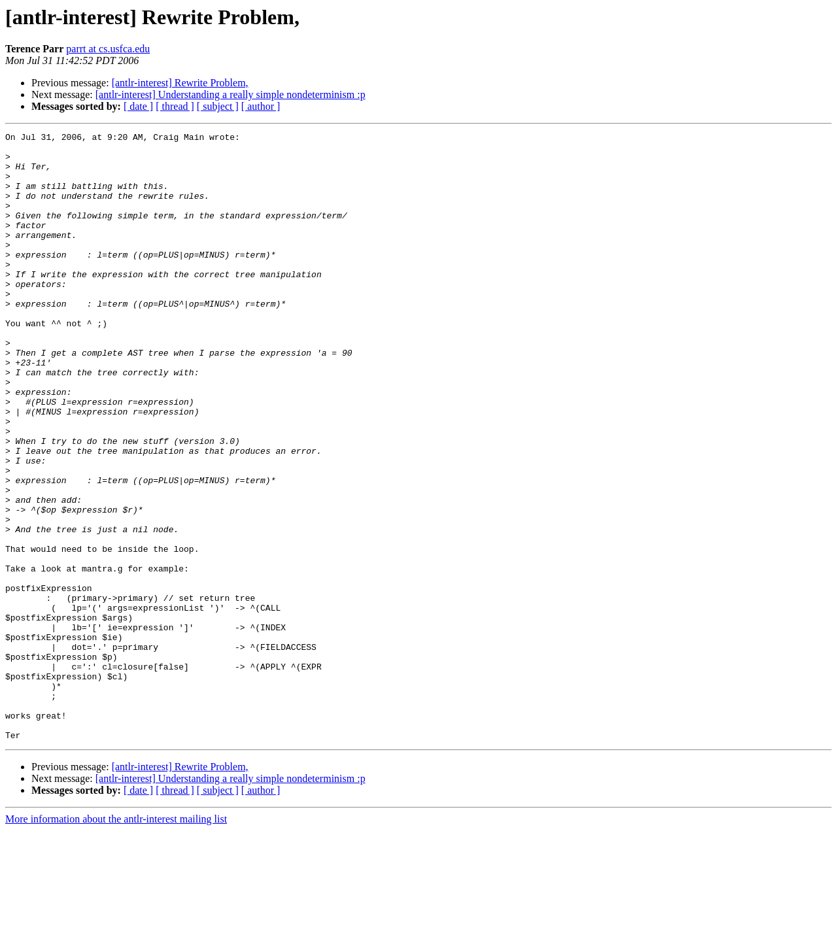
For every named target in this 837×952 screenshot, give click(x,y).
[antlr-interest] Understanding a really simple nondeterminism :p (230, 94)
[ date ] (138, 106)
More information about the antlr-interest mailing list (116, 940)
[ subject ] (218, 106)
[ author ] (261, 106)
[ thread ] (175, 106)
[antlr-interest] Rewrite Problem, (180, 82)
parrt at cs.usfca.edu (108, 48)
